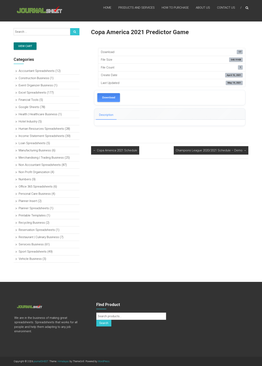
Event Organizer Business (36, 85)
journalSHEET (41, 361)
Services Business (31, 244)
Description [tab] (106, 114)
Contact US (226, 8)
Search (103, 323)
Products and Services (136, 8)
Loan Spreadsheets (32, 143)
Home (107, 8)
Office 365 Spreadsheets (36, 186)
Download (108, 97)
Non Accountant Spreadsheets (40, 165)
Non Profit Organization (34, 172)
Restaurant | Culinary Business (39, 237)
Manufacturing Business (35, 150)
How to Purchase (175, 8)
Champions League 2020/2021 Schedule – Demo (211, 150)
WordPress (104, 361)
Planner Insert (28, 201)
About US (203, 8)
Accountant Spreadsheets (37, 71)
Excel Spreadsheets (32, 92)
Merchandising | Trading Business (41, 157)
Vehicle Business (30, 259)
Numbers (25, 179)
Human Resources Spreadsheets (41, 128)
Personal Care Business (35, 194)
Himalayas (63, 361)
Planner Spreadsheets (34, 208)
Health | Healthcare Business (38, 114)
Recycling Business (32, 222)
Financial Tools (29, 100)
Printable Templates (32, 215)
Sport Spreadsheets (33, 251)
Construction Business (34, 78)
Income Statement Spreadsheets (41, 136)
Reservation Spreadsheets (37, 230)
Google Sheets (29, 107)
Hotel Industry (28, 121)
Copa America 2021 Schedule (115, 150)
